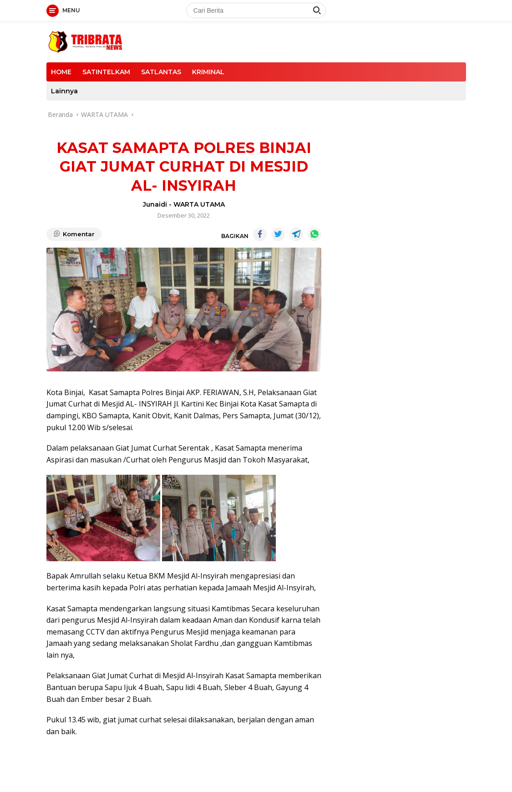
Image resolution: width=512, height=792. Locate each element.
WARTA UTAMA (199, 204)
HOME (61, 72)
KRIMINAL (208, 72)
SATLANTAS (161, 72)
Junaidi (155, 204)
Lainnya (64, 91)
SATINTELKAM (106, 72)
